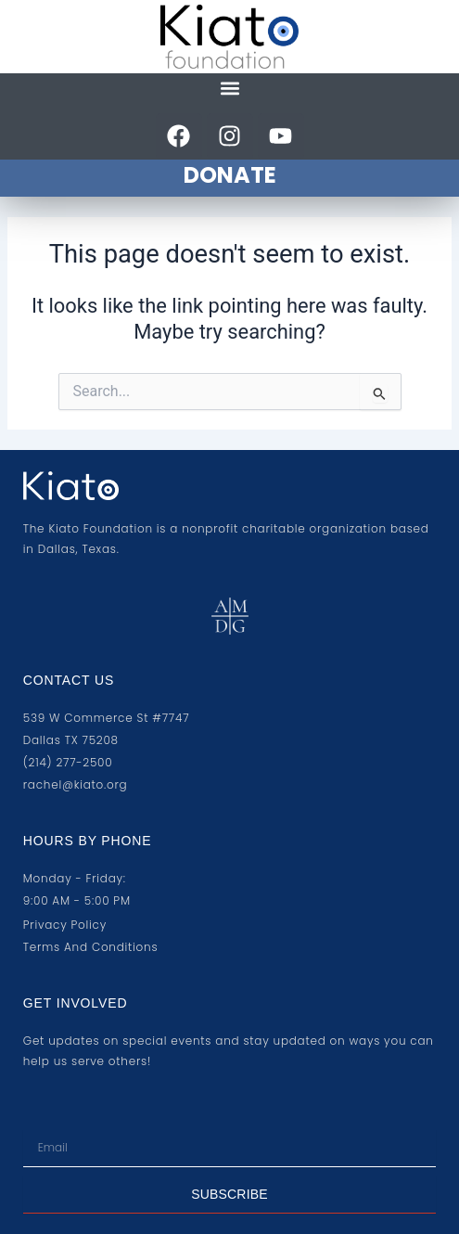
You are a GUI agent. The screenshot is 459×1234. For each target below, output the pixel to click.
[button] (229, 88)
